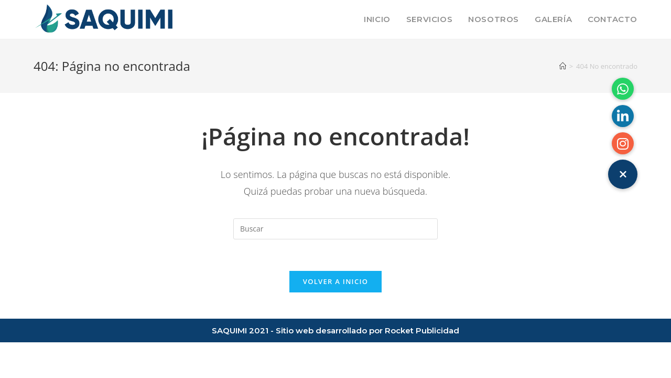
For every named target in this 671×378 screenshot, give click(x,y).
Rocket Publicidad (422, 330)
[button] (622, 174)
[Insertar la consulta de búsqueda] (335, 228)
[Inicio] (562, 66)
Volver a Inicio (335, 281)
